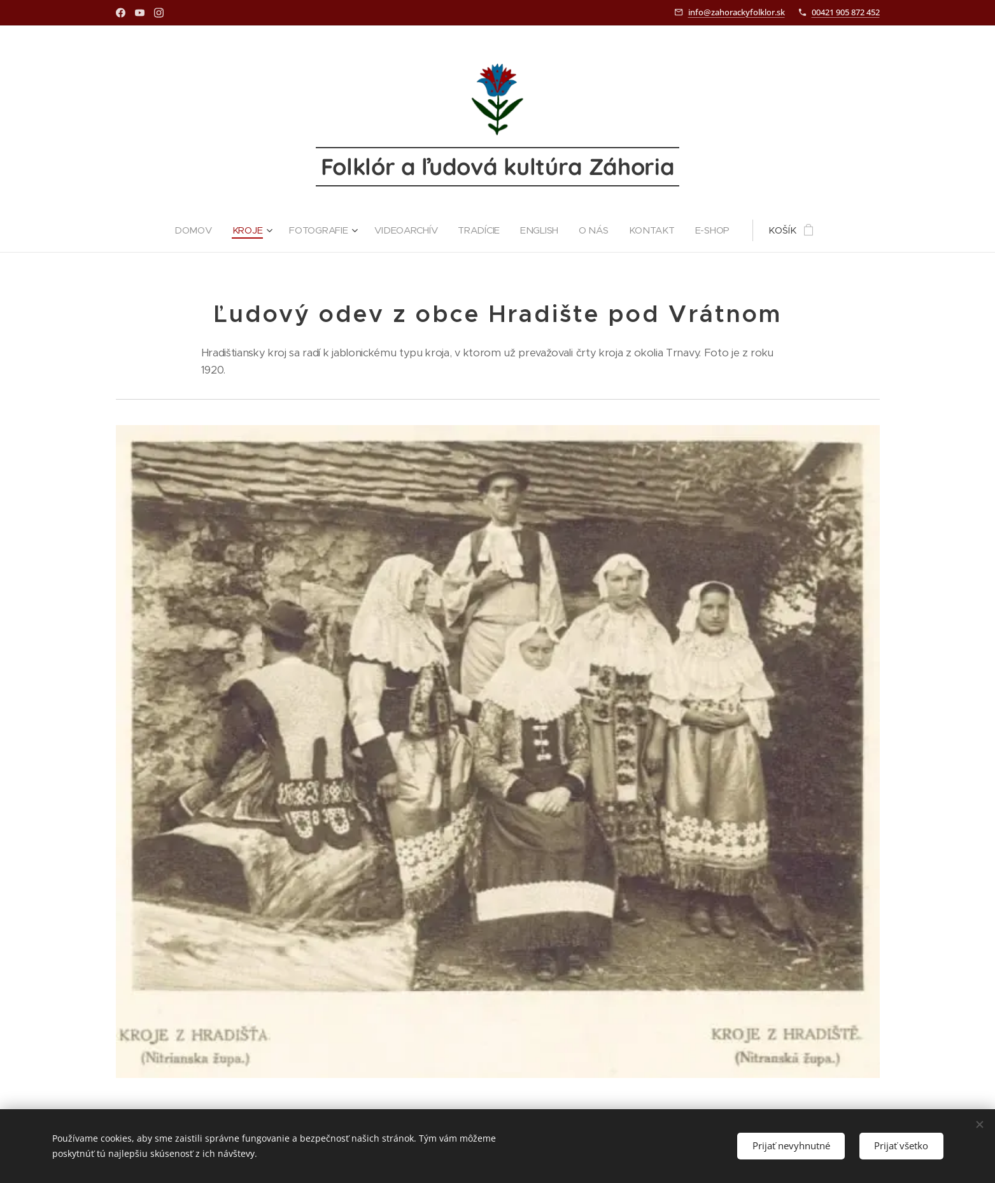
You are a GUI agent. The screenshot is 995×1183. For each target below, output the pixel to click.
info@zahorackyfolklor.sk (736, 12)
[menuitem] (193, 230)
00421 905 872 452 (846, 12)
